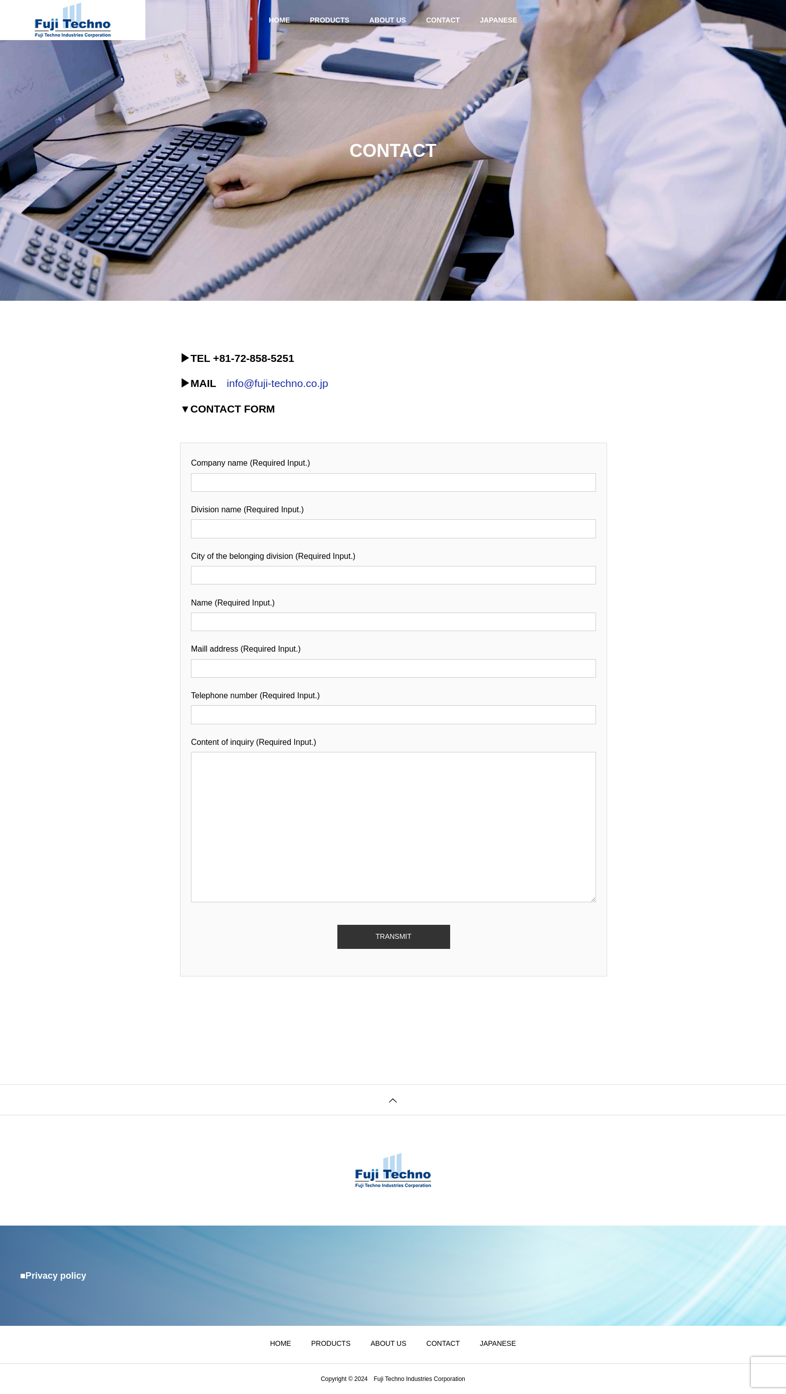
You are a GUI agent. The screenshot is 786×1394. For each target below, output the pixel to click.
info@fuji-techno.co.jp (277, 383)
